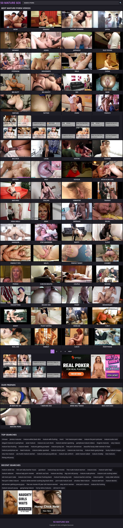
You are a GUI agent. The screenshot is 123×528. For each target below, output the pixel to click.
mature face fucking (9, 447)
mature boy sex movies (56, 470)
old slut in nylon (59, 488)
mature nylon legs (105, 470)
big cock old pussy (71, 473)
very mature (115, 443)
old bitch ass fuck (42, 473)
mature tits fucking (98, 484)
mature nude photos (87, 473)
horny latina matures (43, 488)
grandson (42, 470)
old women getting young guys (13, 484)
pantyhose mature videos (85, 443)
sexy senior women (67, 484)
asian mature (30, 443)
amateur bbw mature (81, 481)
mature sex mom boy (75, 450)
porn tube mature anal (64, 481)
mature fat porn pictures (93, 439)
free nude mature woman (76, 470)
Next (70, 351)
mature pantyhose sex (10, 450)
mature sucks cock (111, 439)
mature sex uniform (66, 454)
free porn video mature (10, 481)
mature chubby (97, 454)
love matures (110, 454)
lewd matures (25, 450)
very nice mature (8, 454)
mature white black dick (32, 439)
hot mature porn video (74, 439)
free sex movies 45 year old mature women (42, 484)
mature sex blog (57, 473)
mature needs (24, 447)
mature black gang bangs (94, 450)
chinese (4, 439)
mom (62, 439)
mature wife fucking (50, 439)
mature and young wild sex (47, 454)
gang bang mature (27, 488)
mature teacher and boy (82, 477)
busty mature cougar (113, 450)
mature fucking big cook (62, 477)
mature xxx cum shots (46, 443)
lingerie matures (103, 443)
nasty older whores (112, 477)
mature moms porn (58, 450)
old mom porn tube (9, 477)
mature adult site (8, 470)
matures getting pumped (40, 447)
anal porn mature (82, 484)
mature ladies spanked (40, 450)
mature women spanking (65, 443)
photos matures (15, 439)
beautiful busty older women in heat (97, 447)
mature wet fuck (97, 481)
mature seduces (7, 473)
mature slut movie (24, 477)
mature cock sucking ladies (107, 473)
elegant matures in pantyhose (13, 443)
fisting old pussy (8, 457)
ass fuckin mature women (25, 454)
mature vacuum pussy (10, 488)
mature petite (98, 477)
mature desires (111, 481)
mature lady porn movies (25, 473)
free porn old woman (73, 447)
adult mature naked (83, 454)
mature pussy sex (57, 447)
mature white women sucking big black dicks (37, 481)
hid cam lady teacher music (26, 470)
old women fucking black (43, 477)
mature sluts (91, 470)
